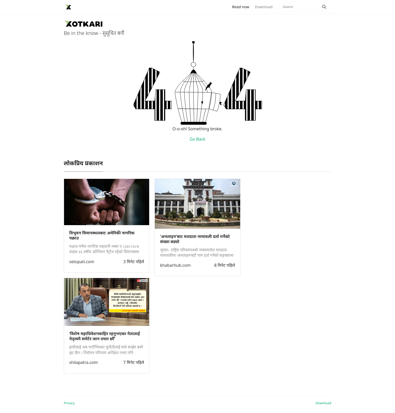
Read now (242, 6)
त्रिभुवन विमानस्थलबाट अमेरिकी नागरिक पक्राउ (101, 235)
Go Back (197, 139)
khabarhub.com (175, 265)
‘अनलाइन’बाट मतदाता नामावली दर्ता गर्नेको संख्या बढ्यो (195, 239)
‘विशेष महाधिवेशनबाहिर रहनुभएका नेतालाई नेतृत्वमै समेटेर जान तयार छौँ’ (104, 336)
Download (263, 6)
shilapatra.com (83, 362)
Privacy (69, 403)
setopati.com (81, 261)
